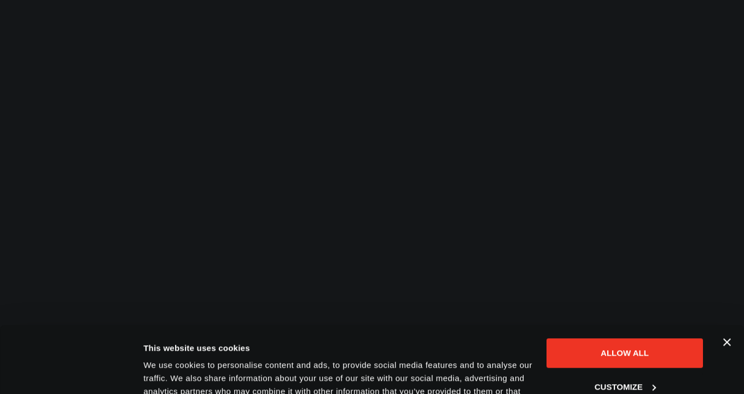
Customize (625, 324)
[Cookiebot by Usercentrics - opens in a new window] (71, 372)
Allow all (625, 291)
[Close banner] (727, 280)
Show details (168, 372)
